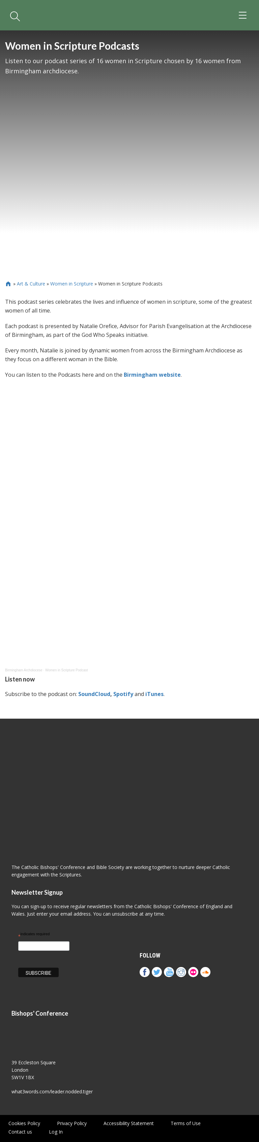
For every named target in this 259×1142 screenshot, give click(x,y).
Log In (56, 1131)
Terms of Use (186, 1123)
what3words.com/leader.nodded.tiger (52, 1091)
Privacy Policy (72, 1123)
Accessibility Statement (129, 1123)
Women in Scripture (71, 283)
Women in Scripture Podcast (66, 670)
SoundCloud (94, 694)
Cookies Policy (24, 1123)
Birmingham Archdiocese (23, 670)
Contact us (20, 1131)
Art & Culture (31, 283)
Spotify (123, 694)
